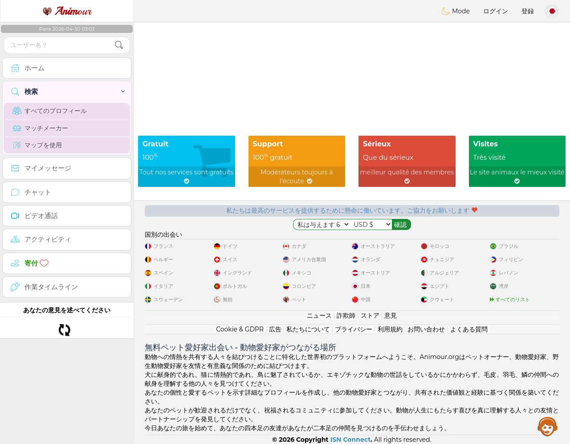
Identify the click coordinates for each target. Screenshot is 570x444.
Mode (455, 11)
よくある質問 (469, 329)
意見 (390, 315)
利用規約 (390, 329)
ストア (370, 315)
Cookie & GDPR (240, 329)
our (67, 11)
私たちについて (308, 329)
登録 (527, 11)
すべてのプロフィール (49, 110)
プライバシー (353, 329)
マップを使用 (37, 145)
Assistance (547, 426)
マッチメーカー (40, 128)
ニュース (319, 315)
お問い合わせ (426, 329)
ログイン (495, 11)
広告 (275, 329)
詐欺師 (346, 315)
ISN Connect (350, 440)
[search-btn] (119, 45)
